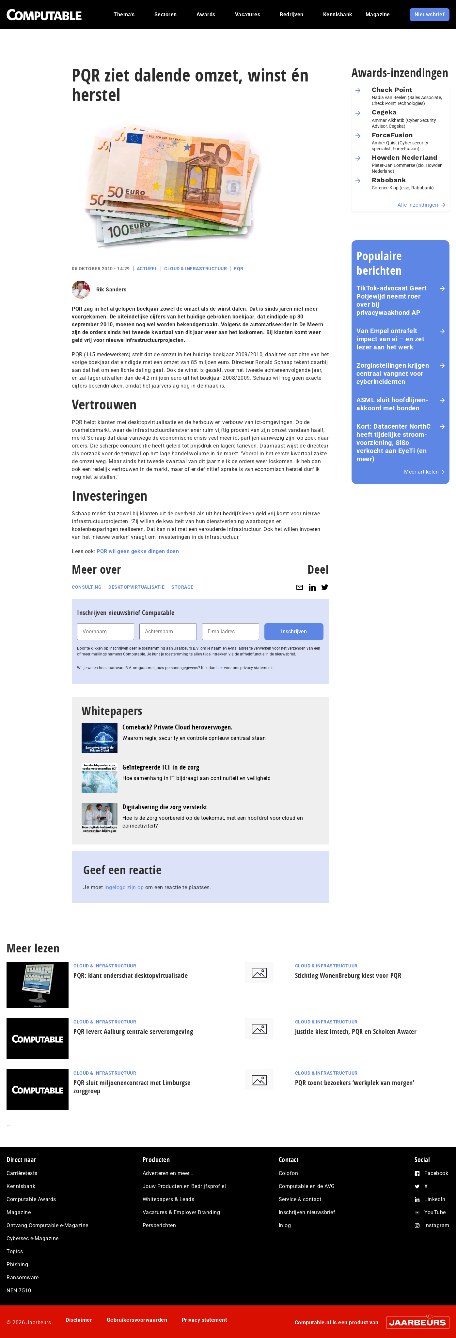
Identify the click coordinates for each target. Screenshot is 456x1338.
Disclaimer (79, 1320)
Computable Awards (31, 1199)
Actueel (147, 268)
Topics (15, 1251)
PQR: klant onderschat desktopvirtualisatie (130, 975)
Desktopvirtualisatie (136, 587)
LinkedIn (434, 1199)
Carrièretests (22, 1173)
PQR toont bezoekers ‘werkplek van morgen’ (355, 1082)
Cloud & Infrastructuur (195, 268)
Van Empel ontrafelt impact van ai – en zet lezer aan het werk (390, 339)
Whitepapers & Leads (169, 1199)
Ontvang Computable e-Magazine (47, 1225)
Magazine (19, 1212)
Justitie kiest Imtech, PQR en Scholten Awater (356, 1031)
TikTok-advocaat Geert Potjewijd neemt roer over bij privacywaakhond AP (391, 300)
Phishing (17, 1264)
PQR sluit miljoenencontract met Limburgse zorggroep (132, 1086)
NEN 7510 (19, 1290)
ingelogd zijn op (124, 887)
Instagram (436, 1225)
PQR (239, 268)
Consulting (87, 587)
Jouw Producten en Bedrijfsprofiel (184, 1186)
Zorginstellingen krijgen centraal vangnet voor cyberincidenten (392, 373)
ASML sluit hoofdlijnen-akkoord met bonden (392, 404)
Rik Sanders (111, 290)
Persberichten (159, 1225)
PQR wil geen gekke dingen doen (138, 551)
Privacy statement (204, 1320)
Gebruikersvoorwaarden (137, 1320)
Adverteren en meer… (168, 1173)
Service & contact (300, 1199)
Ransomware (23, 1277)
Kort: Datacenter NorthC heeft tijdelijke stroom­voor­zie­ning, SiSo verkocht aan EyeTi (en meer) (393, 442)
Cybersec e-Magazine (33, 1238)
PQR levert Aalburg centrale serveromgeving (133, 1031)
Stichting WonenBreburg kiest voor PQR (348, 975)
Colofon (288, 1173)
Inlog (285, 1225)
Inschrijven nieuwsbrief (307, 1212)
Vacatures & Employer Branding (181, 1212)
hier (219, 668)
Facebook (436, 1173)
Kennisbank (21, 1186)
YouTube (435, 1212)
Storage (182, 587)
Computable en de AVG (307, 1186)
